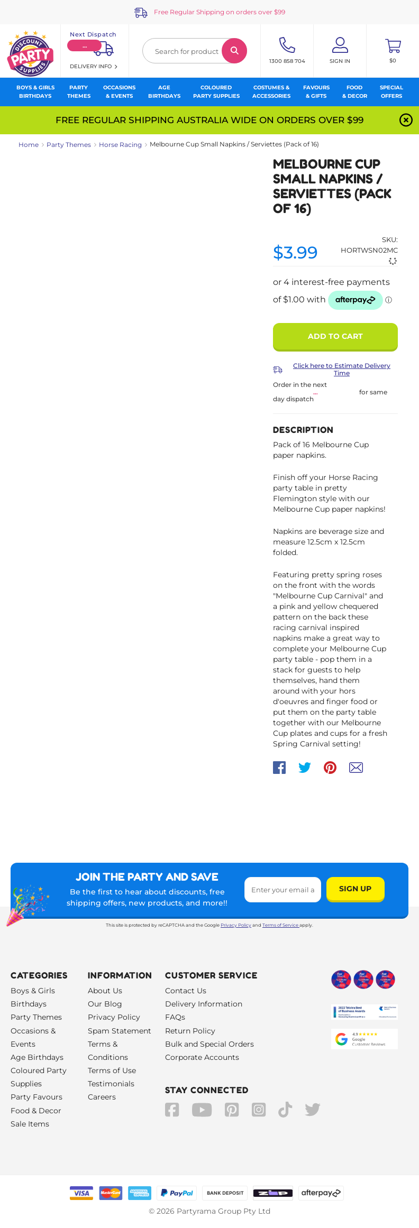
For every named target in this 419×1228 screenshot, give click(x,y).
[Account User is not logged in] (340, 50)
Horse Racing (120, 145)
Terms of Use (112, 1070)
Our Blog (105, 1004)
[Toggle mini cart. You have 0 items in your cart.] (393, 50)
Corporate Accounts (202, 1057)
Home (29, 145)
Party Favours (36, 1097)
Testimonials (111, 1083)
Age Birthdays (37, 1057)
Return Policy (190, 1031)
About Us (105, 990)
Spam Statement (119, 1031)
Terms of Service (280, 925)
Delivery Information (203, 1004)
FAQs (175, 1017)
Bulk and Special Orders (209, 1044)
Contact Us (185, 990)
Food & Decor (36, 1110)
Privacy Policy (236, 925)
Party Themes (69, 145)
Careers (102, 1097)
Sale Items (30, 1124)
